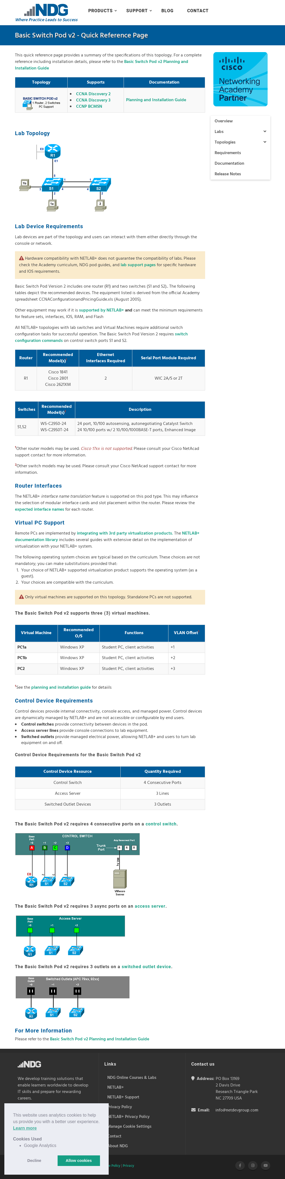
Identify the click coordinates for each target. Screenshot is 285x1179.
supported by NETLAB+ (101, 310)
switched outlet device (146, 966)
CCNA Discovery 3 (93, 100)
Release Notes (228, 174)
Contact (198, 10)
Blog (167, 10)
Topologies (240, 142)
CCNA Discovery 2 (93, 94)
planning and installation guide (61, 687)
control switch (161, 824)
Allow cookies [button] (79, 1160)
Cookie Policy (110, 1166)
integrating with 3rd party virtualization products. (125, 533)
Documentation (229, 163)
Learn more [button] (25, 1128)
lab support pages (138, 265)
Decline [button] (34, 1160)
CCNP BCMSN (89, 106)
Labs (240, 131)
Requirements (228, 153)
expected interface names (39, 509)
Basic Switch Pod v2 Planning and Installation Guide (99, 1039)
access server (150, 906)
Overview (224, 121)
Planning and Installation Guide (156, 100)
